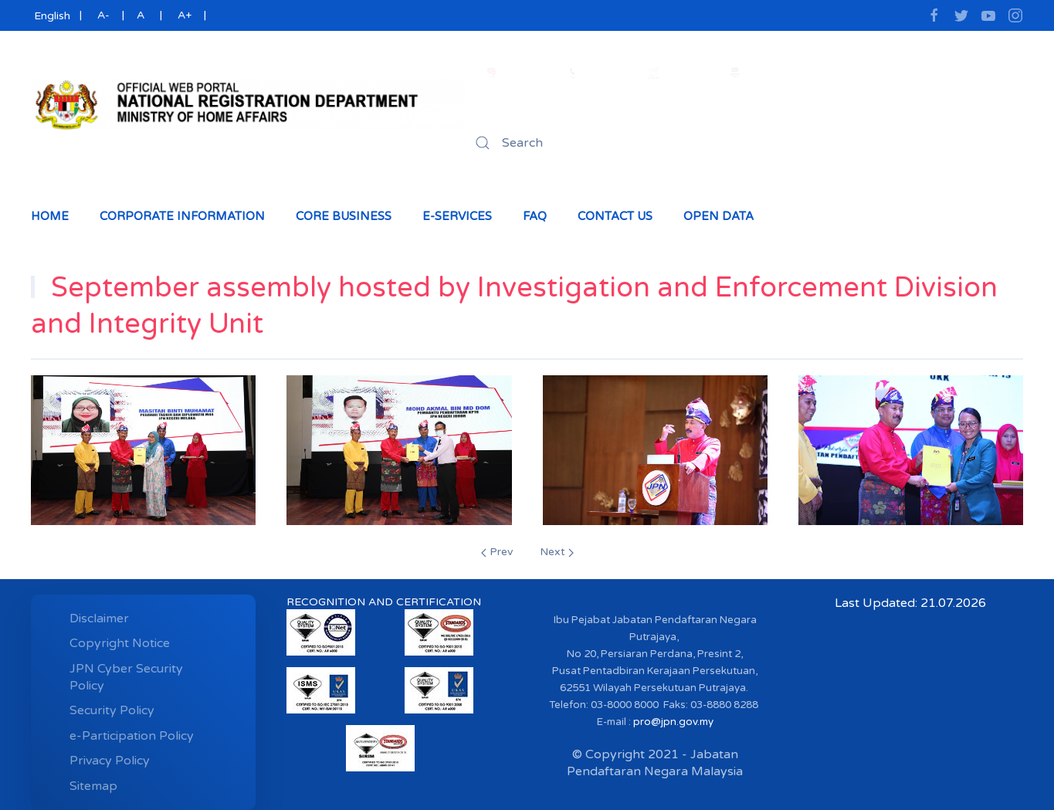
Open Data (718, 216)
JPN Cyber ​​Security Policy (126, 677)
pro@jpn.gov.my (673, 722)
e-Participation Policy (131, 736)
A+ (184, 15)
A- (103, 15)
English (50, 15)
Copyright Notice (119, 643)
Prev (497, 551)
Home (50, 216)
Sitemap (93, 786)
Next (557, 551)
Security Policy (111, 710)
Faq (535, 216)
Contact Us (615, 216)
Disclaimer (99, 618)
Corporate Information (182, 216)
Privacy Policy (109, 760)
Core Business (343, 216)
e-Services (457, 216)
